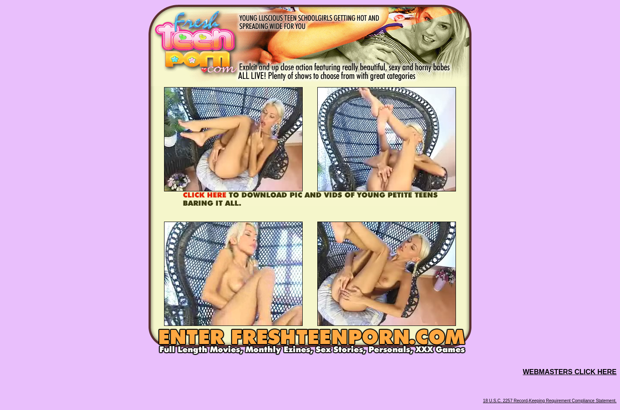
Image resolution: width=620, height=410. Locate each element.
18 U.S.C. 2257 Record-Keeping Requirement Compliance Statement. (550, 400)
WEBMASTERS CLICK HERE (570, 372)
